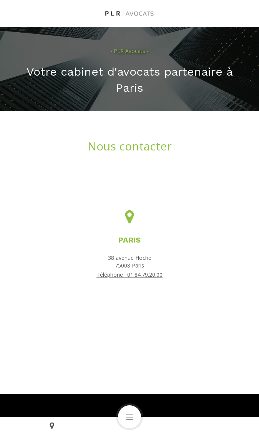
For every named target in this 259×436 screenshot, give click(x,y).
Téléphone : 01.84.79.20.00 (129, 274)
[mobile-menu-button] (129, 416)
